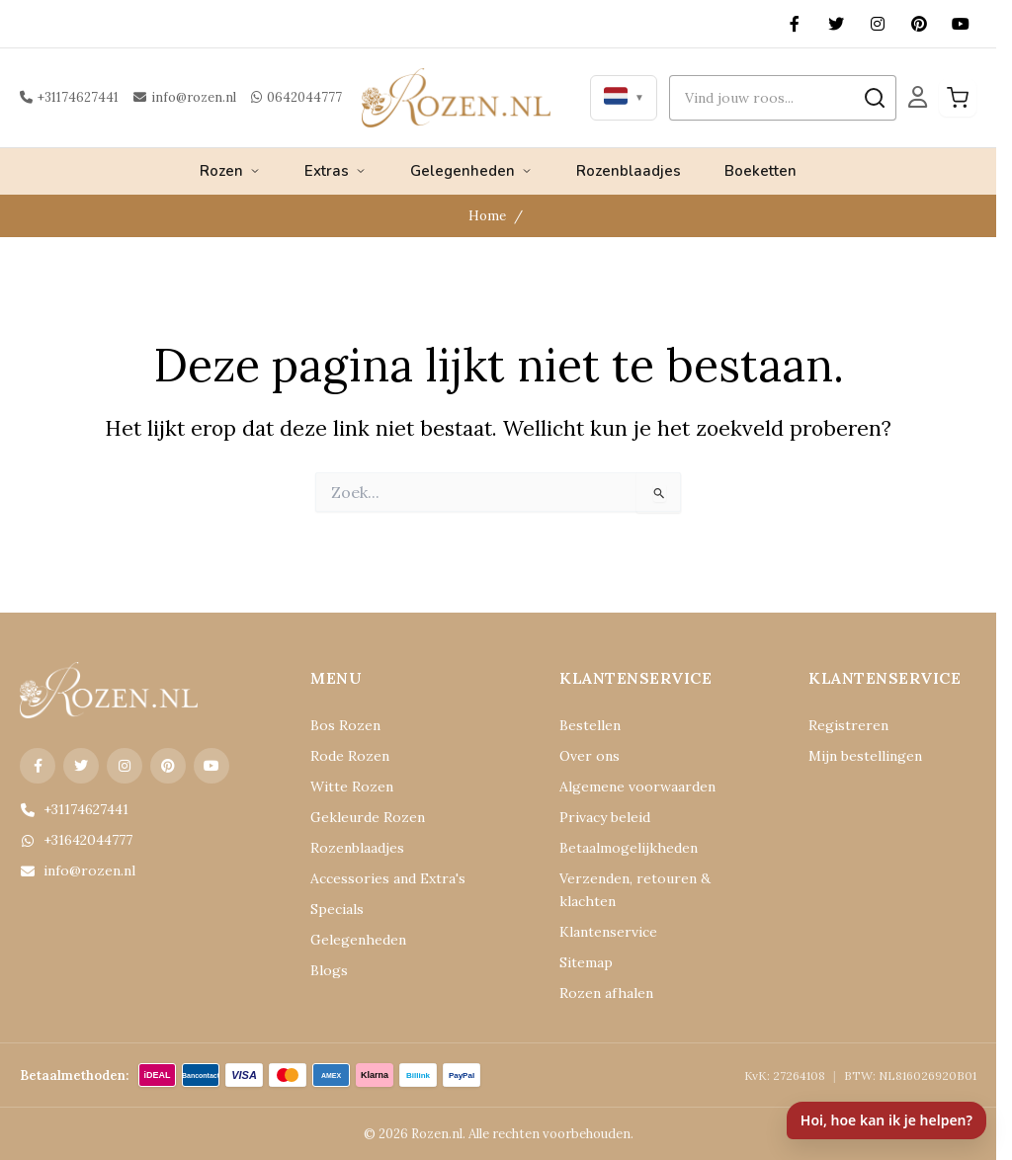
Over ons (589, 756)
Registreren (848, 725)
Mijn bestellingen (865, 756)
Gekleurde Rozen (367, 817)
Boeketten (760, 171)
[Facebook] (794, 24)
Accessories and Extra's (387, 878)
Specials (337, 909)
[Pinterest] (919, 24)
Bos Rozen (345, 725)
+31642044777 (76, 840)
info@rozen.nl (184, 97)
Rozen (230, 171)
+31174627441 (69, 97)
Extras (335, 171)
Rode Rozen (349, 756)
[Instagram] (877, 24)
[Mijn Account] (917, 97)
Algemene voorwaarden (637, 786)
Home (486, 215)
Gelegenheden (471, 171)
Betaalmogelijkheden (628, 848)
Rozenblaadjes (628, 171)
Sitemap (586, 962)
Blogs (329, 970)
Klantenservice (608, 932)
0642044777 (296, 97)
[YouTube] (960, 24)
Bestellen (590, 725)
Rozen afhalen (606, 993)
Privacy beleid (604, 817)
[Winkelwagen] (957, 98)
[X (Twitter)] (836, 24)
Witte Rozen (351, 786)
